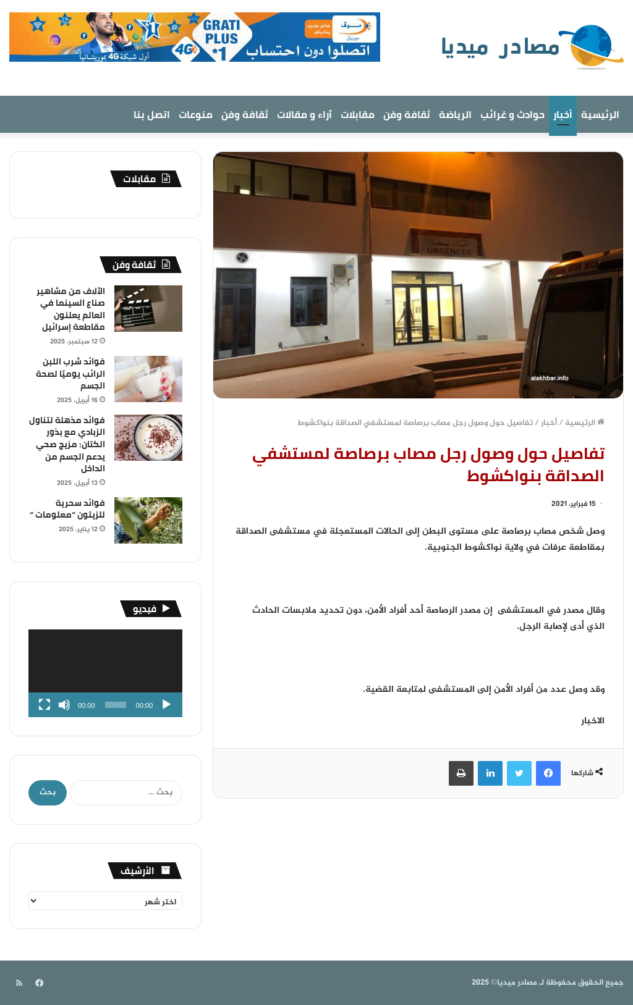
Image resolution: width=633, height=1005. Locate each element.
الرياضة (455, 114)
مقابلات (358, 114)
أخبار (562, 114)
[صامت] (64, 705)
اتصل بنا (152, 114)
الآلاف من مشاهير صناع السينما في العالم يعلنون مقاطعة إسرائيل (70, 309)
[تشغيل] (166, 705)
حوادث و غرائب (512, 114)
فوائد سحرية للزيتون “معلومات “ (67, 509)
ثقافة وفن (406, 114)
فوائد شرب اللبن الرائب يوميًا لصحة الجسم (70, 373)
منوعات (196, 114)
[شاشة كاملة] (44, 705)
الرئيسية (600, 114)
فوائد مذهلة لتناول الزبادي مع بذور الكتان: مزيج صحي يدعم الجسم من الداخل (67, 444)
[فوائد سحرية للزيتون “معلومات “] (148, 520)
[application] (105, 673)
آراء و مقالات (304, 114)
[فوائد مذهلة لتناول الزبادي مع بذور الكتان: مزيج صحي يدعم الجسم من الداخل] (148, 437)
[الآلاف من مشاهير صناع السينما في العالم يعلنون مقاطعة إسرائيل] (148, 308)
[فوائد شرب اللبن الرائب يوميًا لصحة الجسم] (148, 379)
